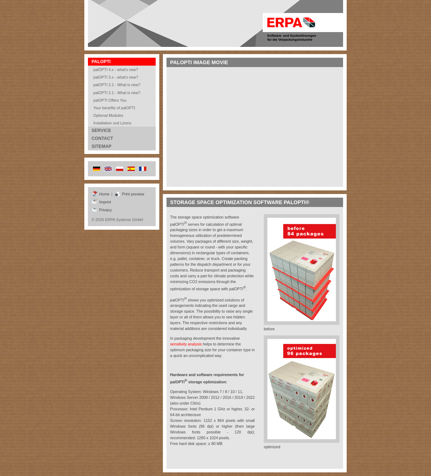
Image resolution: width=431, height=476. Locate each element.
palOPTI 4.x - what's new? (115, 69)
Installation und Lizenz (112, 123)
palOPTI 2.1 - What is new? (117, 93)
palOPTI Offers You (109, 100)
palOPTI (101, 61)
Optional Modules (108, 115)
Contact (102, 138)
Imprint (101, 202)
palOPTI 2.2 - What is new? (117, 85)
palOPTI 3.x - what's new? (115, 77)
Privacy (102, 210)
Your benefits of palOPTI (114, 108)
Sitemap (101, 146)
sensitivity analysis (186, 344)
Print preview (129, 194)
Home (101, 194)
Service (101, 130)
